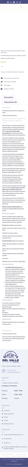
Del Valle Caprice (6, 459)
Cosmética (21, 72)
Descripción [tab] (8, 97)
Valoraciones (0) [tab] (10, 102)
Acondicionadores (12, 72)
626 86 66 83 (11, 370)
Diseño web (9, 464)
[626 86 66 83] (4, 371)
